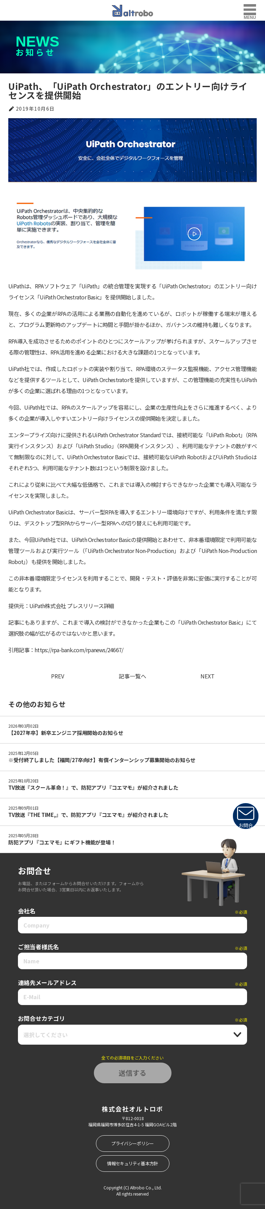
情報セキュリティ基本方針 (132, 1163)
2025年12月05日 (23, 753)
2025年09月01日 (23, 808)
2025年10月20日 (23, 780)
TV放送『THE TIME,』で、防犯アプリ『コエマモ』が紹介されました (88, 814)
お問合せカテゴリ (132, 1018)
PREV (57, 676)
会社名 (132, 910)
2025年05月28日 (23, 835)
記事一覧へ (132, 676)
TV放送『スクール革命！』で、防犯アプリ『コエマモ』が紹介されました (93, 787)
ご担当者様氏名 (132, 946)
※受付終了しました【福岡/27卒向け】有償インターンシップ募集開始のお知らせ (101, 760)
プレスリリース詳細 (90, 606)
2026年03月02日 (23, 726)
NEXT (207, 676)
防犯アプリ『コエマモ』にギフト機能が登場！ (62, 842)
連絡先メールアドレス (132, 982)
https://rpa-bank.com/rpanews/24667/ (79, 650)
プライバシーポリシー (132, 1143)
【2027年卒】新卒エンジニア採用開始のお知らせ (65, 732)
